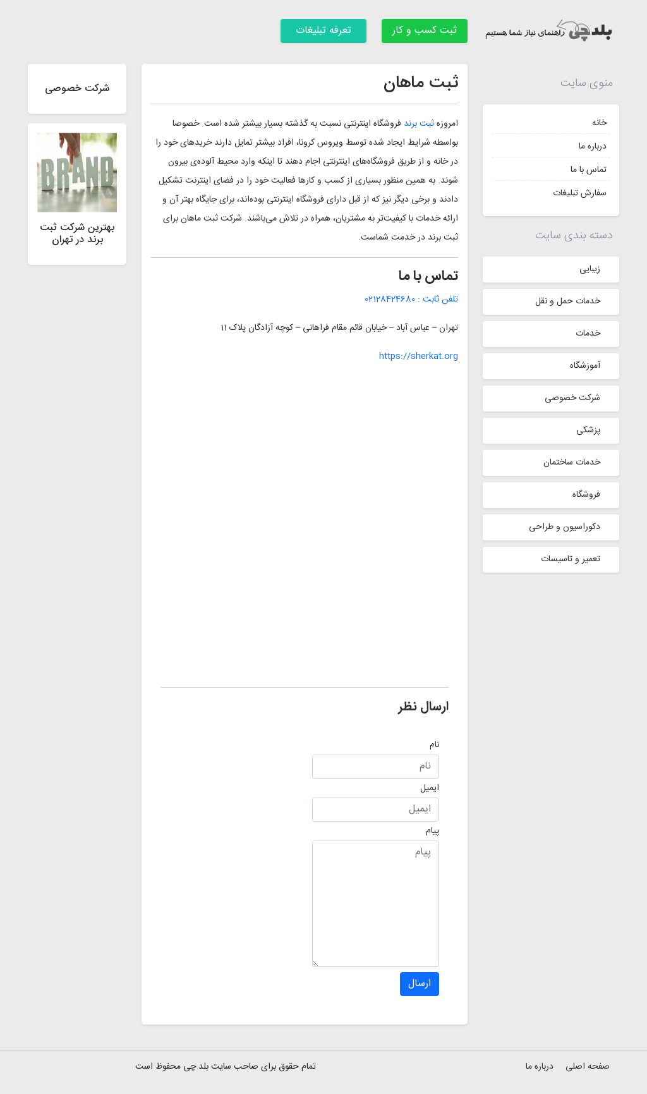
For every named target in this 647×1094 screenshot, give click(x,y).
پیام (432, 831)
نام (434, 745)
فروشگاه (586, 494)
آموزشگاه (585, 366)
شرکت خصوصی (572, 398)
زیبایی (589, 269)
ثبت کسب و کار (424, 30)
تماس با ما (589, 170)
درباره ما (593, 146)
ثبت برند (419, 123)
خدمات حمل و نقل (567, 301)
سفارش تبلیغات (580, 193)
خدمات (588, 333)
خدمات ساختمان (571, 462)
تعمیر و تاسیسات (570, 559)
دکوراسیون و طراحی (564, 527)
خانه (599, 123)
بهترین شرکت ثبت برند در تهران (77, 233)
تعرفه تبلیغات (323, 30)
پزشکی (588, 430)
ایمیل (429, 788)
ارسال (419, 983)
